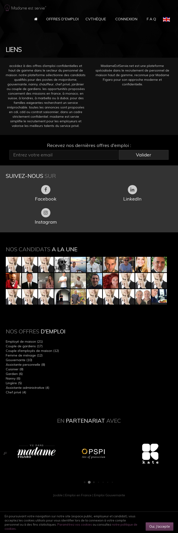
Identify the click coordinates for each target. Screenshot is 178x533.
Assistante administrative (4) (27, 388)
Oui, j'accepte (159, 526)
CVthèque (96, 19)
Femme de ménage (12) (24, 355)
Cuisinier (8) (14, 369)
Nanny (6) (13, 378)
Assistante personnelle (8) (25, 364)
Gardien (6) (14, 374)
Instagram (46, 216)
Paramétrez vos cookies (74, 524)
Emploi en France (78, 495)
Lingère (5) (14, 383)
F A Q (151, 19)
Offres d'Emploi (62, 19)
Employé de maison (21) (24, 341)
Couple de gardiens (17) (24, 346)
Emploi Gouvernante (109, 495)
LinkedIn (132, 193)
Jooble (58, 495)
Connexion (126, 19)
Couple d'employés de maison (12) (32, 351)
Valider (143, 155)
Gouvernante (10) (19, 360)
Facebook (45, 193)
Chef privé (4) (16, 392)
